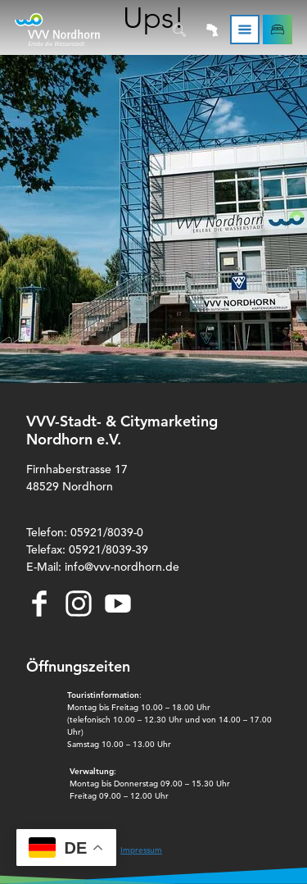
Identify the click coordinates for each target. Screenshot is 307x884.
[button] (277, 29)
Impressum (141, 850)
